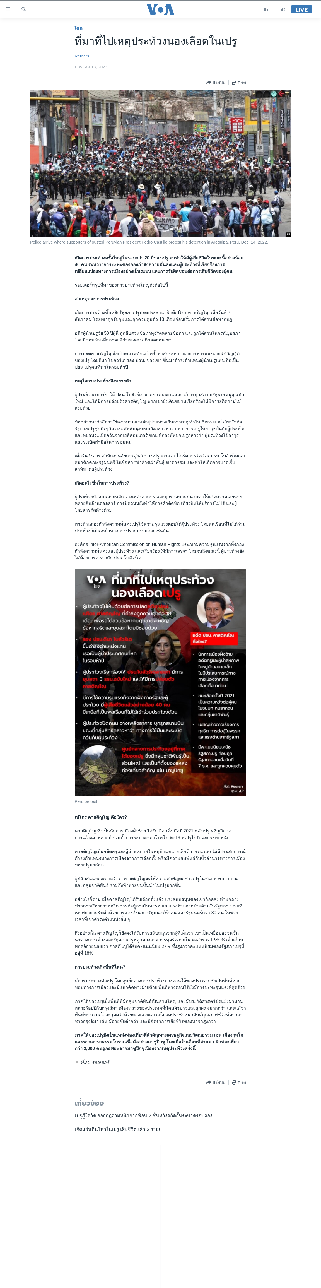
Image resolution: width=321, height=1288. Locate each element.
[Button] (215, 83)
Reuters (82, 56)
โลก (79, 28)
